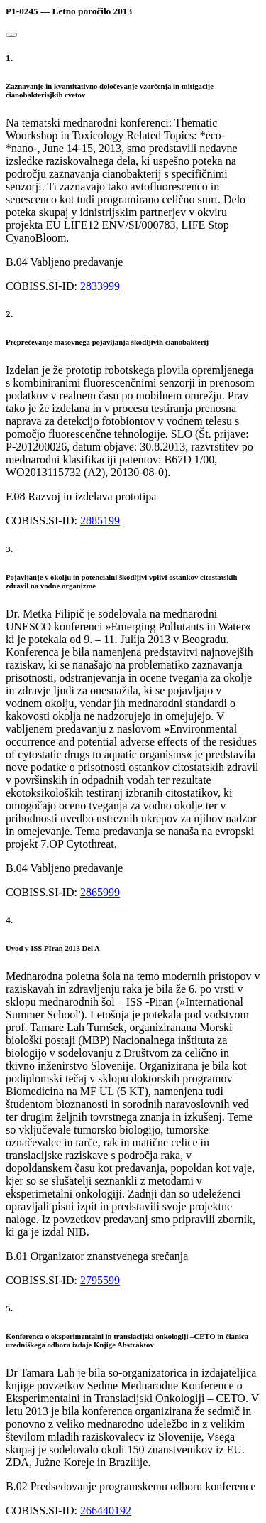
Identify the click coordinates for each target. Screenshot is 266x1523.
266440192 (105, 1511)
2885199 (100, 521)
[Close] (11, 35)
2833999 (100, 286)
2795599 (100, 1280)
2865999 (100, 892)
